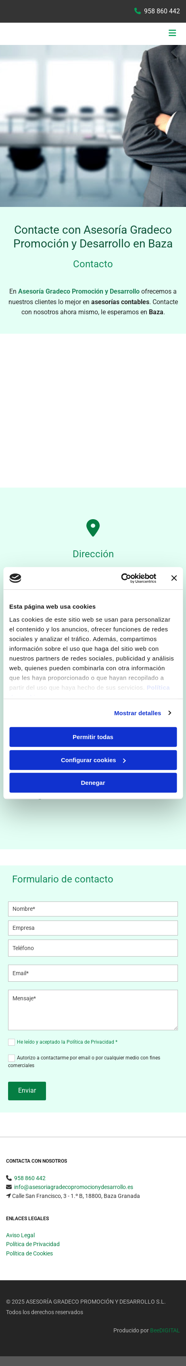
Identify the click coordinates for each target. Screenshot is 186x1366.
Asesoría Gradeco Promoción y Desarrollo (79, 291)
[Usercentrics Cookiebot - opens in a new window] (121, 578)
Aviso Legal (20, 1235)
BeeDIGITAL (165, 1330)
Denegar (93, 782)
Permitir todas (93, 736)
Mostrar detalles (137, 713)
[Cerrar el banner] (174, 578)
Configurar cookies (93, 760)
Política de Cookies (29, 1253)
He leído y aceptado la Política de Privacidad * (67, 1042)
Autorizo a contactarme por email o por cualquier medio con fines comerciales (84, 1061)
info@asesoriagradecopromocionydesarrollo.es (73, 1187)
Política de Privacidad (33, 1244)
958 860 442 (162, 11)
